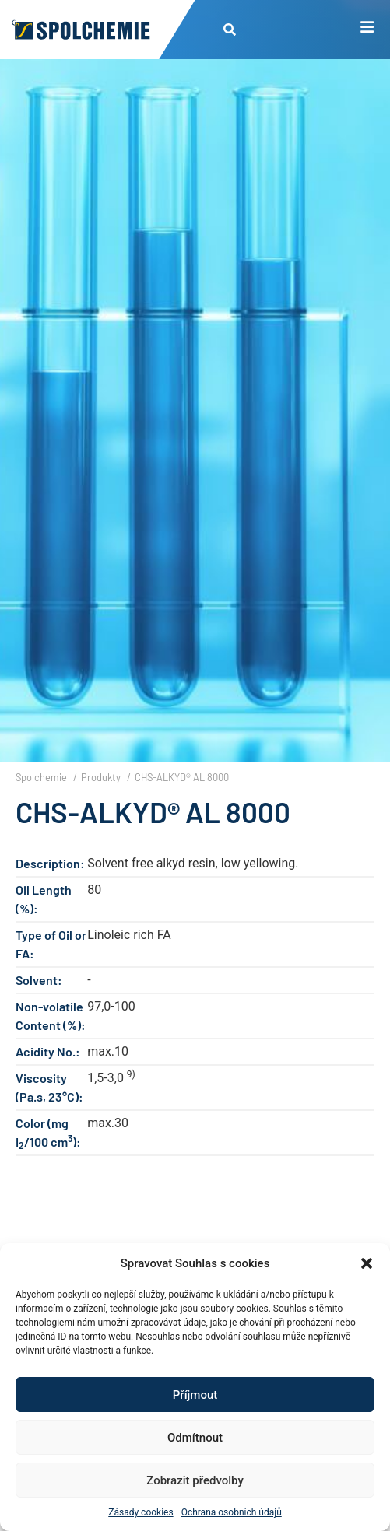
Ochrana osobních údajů (231, 1512)
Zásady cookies (140, 1512)
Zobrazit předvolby (195, 1480)
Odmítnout (195, 1438)
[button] (366, 1263)
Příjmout (195, 1395)
